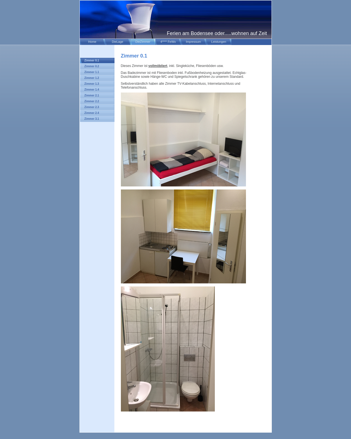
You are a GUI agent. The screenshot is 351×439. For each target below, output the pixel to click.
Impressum (193, 41)
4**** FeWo (168, 41)
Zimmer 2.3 (91, 107)
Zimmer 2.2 (91, 101)
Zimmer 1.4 (91, 89)
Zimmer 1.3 (91, 83)
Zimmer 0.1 (91, 60)
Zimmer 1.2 (91, 77)
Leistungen (218, 41)
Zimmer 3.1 (91, 118)
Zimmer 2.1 (91, 95)
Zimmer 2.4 (91, 112)
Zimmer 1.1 (91, 72)
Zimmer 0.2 (91, 66)
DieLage (117, 41)
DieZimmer (142, 41)
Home (92, 41)
